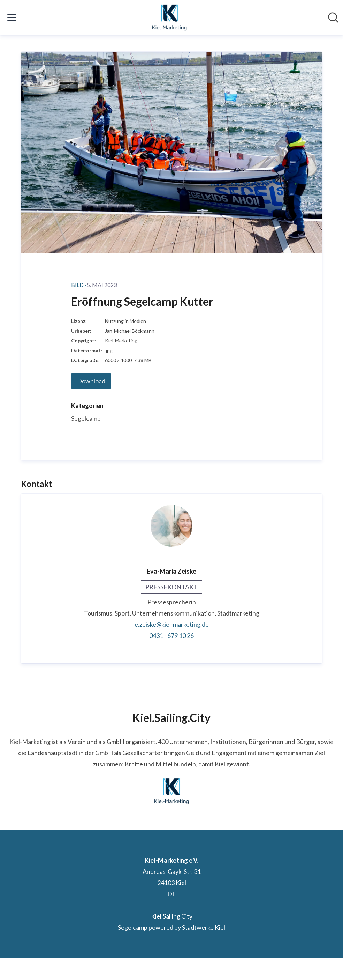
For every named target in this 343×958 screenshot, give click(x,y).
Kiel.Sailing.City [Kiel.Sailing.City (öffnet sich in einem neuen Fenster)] (171, 916)
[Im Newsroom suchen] (333, 17)
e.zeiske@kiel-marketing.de (172, 624)
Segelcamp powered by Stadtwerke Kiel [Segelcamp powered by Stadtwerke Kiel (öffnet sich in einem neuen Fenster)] (171, 927)
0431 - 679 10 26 (171, 635)
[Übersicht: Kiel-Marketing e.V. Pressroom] (169, 17)
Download (91, 381)
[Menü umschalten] (12, 17)
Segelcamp (86, 418)
